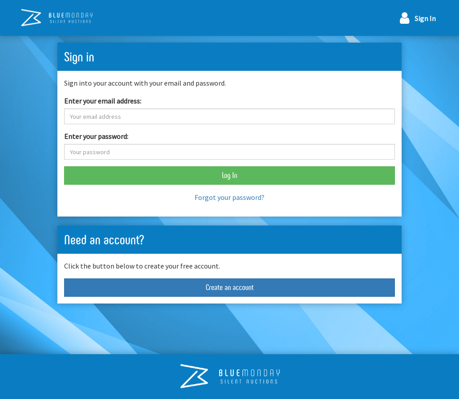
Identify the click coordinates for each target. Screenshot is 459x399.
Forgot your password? (229, 197)
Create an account (230, 287)
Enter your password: (96, 136)
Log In (229, 175)
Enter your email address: (102, 100)
